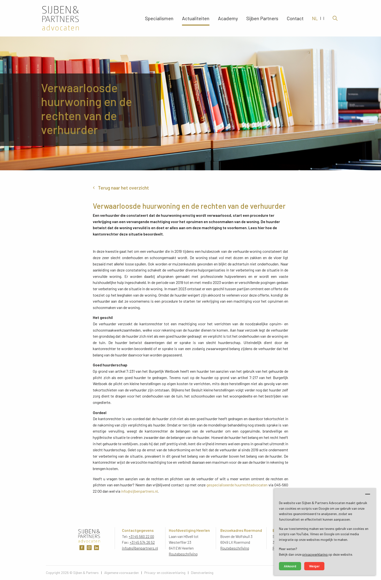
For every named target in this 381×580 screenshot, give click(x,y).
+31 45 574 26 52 (142, 542)
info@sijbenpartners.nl (139, 491)
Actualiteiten (195, 18)
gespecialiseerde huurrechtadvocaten (237, 484)
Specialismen (159, 18)
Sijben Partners (262, 18)
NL (315, 18)
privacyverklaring (315, 554)
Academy (228, 18)
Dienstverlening (202, 573)
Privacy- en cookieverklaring (164, 573)
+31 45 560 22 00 (141, 536)
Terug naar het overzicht (123, 187)
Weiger (314, 566)
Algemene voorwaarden (121, 573)
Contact (295, 18)
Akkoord (290, 566)
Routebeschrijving (183, 554)
